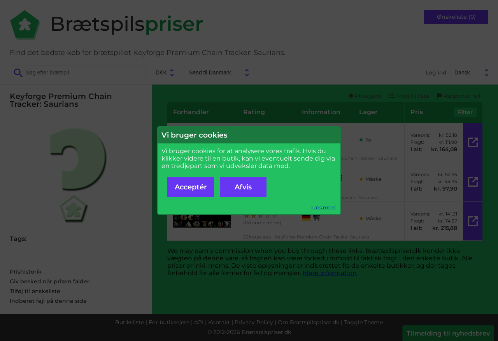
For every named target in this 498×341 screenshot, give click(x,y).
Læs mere (324, 207)
